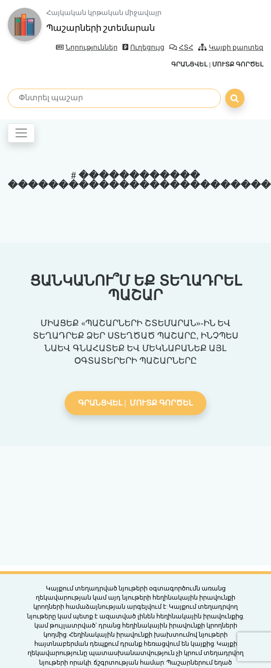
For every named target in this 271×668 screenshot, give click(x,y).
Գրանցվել (189, 64)
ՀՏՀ (181, 47)
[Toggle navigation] (21, 133)
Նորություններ (87, 47)
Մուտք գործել (237, 64)
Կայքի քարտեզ (231, 47)
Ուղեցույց (143, 47)
